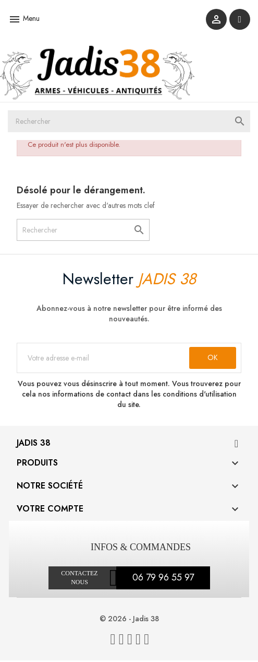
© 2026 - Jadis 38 (129, 620)
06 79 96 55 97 (163, 579)
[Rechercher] (129, 123)
